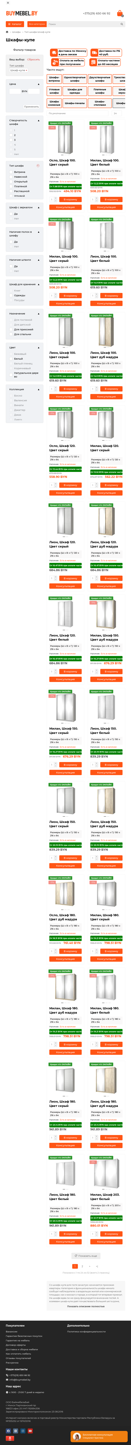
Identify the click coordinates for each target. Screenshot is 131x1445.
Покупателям (15, 1325)
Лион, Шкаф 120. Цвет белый (62, 638)
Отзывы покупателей (18, 1358)
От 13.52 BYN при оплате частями (107, 472)
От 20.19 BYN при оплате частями (107, 752)
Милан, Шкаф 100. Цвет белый (104, 163)
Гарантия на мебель (18, 1340)
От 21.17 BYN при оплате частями (107, 1218)
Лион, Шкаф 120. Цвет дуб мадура (104, 544)
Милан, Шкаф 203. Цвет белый (105, 1197)
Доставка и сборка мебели (22, 1349)
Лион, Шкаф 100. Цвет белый (103, 259)
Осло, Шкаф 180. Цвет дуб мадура (63, 917)
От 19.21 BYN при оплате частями (107, 938)
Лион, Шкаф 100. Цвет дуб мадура (104, 355)
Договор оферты (16, 1345)
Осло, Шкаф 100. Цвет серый (62, 163)
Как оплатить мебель (18, 1353)
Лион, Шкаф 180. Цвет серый (62, 1104)
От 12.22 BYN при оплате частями (107, 183)
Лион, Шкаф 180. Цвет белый (62, 1197)
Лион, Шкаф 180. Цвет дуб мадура (104, 1104)
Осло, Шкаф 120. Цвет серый (62, 448)
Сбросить (33, 59)
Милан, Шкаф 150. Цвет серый (63, 731)
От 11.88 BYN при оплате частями (66, 186)
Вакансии (11, 1331)
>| (97, 1266)
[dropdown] (8, 3)
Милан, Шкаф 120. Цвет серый (104, 448)
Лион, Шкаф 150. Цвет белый (103, 731)
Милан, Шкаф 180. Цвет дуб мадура (63, 1010)
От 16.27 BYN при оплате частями (107, 658)
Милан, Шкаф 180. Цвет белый (104, 1010)
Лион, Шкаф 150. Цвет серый (62, 824)
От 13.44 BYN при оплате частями (66, 469)
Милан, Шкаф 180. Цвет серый (104, 917)
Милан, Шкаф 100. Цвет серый (63, 259)
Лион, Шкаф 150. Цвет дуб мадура (104, 824)
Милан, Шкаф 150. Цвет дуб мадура (104, 638)
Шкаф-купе (17, 70)
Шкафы (16, 32)
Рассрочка (12, 1362)
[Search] (86, 24)
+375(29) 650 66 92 (96, 13)
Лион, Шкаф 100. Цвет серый (62, 355)
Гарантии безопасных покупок (24, 1336)
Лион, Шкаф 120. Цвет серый (62, 544)
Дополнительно (78, 1325)
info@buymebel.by (19, 1379)
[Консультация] (65, 207)
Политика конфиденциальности (86, 1331)
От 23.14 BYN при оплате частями (66, 1125)
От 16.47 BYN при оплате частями (66, 565)
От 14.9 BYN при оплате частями (107, 283)
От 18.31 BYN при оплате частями (66, 938)
